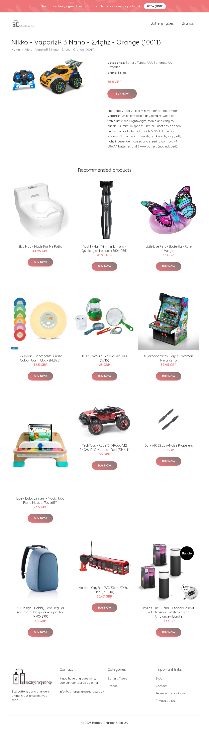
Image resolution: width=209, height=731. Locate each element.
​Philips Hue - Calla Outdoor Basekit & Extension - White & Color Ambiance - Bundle (168, 613)
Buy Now (122, 95)
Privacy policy (165, 702)
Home (15, 51)
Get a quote (155, 6)
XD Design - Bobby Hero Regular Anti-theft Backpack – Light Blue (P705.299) (40, 613)
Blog (159, 680)
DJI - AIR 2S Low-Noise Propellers (168, 447)
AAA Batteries (156, 64)
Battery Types (162, 24)
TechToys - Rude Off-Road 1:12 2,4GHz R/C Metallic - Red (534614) (104, 449)
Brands (188, 24)
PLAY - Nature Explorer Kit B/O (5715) (104, 359)
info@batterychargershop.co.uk (82, 693)
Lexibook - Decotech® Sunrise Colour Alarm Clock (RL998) (40, 359)
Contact (161, 687)
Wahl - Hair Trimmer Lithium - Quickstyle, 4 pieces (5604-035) (104, 250)
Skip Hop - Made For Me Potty (40, 248)
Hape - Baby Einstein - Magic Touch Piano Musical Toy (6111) (40, 502)
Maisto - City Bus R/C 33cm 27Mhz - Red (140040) (104, 591)
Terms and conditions (171, 695)
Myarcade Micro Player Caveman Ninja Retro (168, 359)
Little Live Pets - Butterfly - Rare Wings (168, 250)
